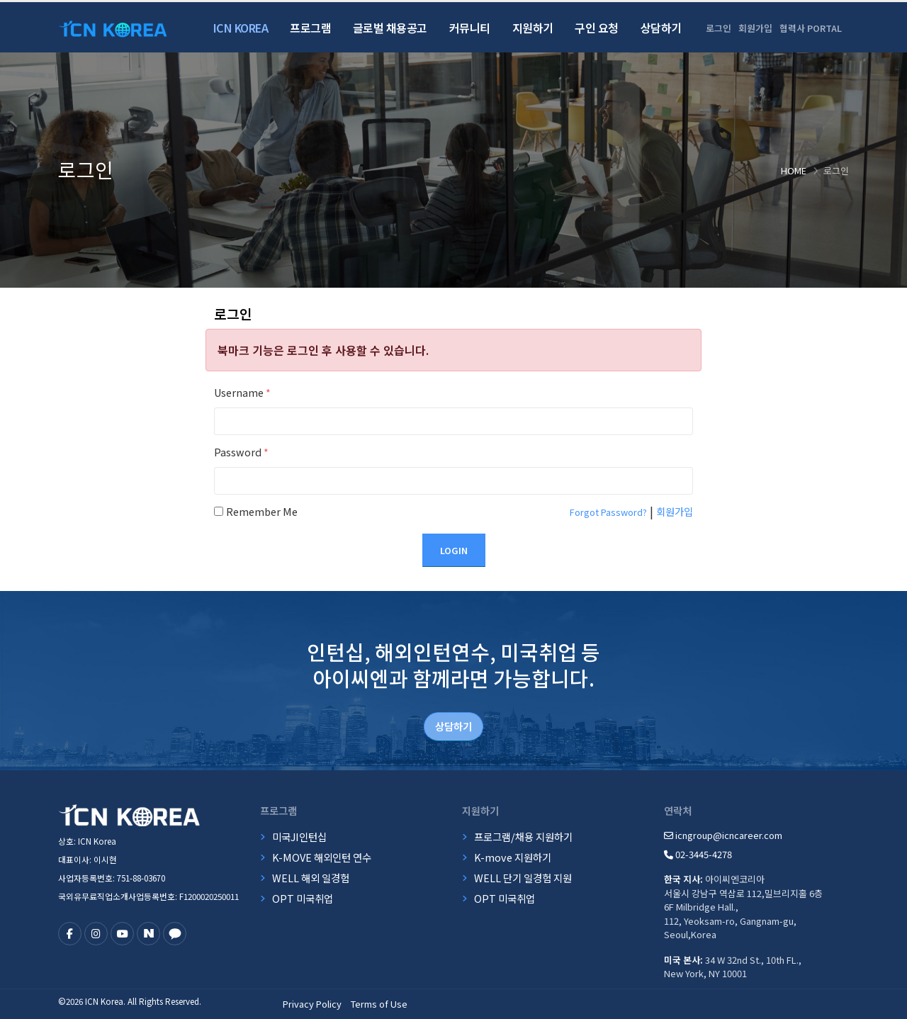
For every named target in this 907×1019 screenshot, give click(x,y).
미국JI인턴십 (299, 836)
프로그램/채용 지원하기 (523, 836)
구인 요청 (597, 27)
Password (241, 451)
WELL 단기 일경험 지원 (523, 877)
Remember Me (262, 511)
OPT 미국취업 (302, 898)
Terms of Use (379, 1003)
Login (454, 550)
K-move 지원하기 (512, 857)
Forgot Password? (608, 512)
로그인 (718, 28)
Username (242, 392)
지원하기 (532, 27)
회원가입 (755, 28)
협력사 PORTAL (810, 28)
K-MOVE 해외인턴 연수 (321, 857)
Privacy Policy (312, 1003)
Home (793, 170)
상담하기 (661, 27)
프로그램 (310, 27)
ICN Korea (241, 27)
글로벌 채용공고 (390, 27)
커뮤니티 (469, 27)
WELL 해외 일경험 (310, 877)
